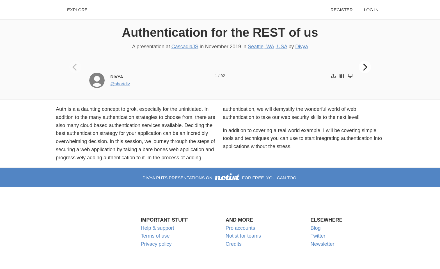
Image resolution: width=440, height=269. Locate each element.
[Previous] (75, 67)
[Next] (365, 67)
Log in (371, 9)
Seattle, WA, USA (267, 46)
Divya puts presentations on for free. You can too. (220, 177)
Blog (316, 228)
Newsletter (322, 244)
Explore (77, 9)
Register (342, 9)
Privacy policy (156, 244)
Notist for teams (243, 236)
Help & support (157, 228)
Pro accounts (240, 228)
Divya (301, 46)
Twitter (318, 236)
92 (223, 75)
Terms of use (155, 236)
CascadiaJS (184, 46)
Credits (234, 244)
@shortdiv (120, 83)
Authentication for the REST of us (220, 32)
